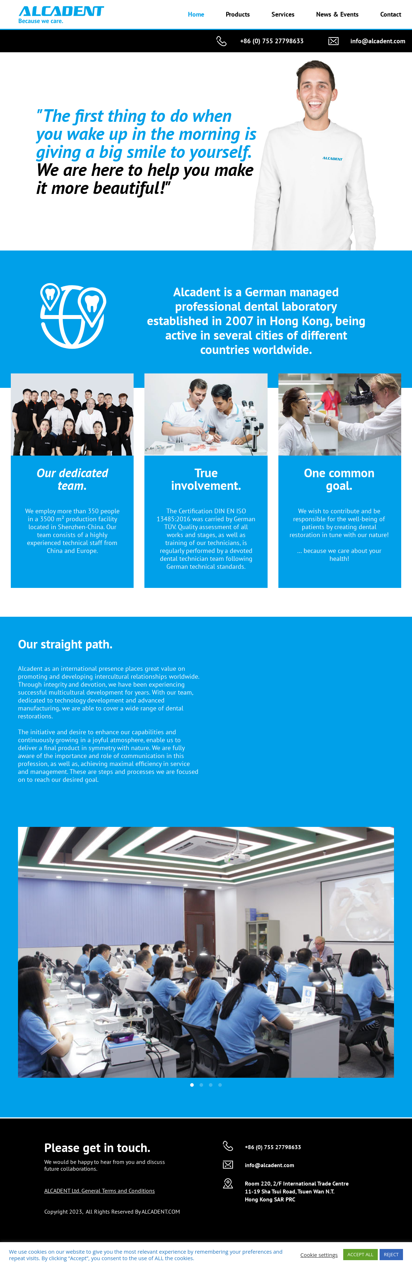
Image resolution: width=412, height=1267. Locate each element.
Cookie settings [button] (319, 1255)
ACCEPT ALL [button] (360, 1254)
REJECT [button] (391, 1254)
